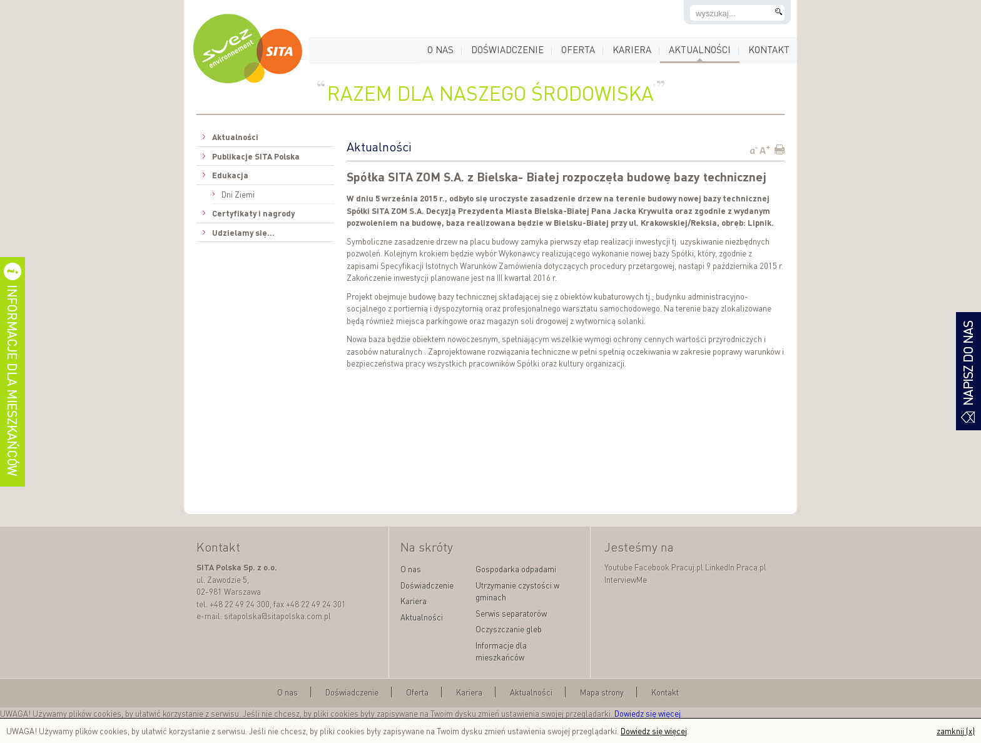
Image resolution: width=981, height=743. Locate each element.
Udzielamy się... (243, 232)
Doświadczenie (507, 49)
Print (779, 149)
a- (754, 149)
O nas (440, 49)
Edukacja (230, 174)
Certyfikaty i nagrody (253, 213)
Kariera (631, 49)
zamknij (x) (956, 730)
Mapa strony (602, 692)
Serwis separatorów (511, 613)
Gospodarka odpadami (515, 569)
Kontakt (769, 49)
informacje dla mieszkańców (12, 372)
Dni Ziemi (238, 194)
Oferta (578, 49)
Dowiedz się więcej (647, 713)
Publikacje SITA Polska (256, 156)
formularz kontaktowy (968, 371)
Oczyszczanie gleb (508, 629)
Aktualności (700, 49)
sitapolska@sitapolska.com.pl (277, 615)
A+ (765, 149)
